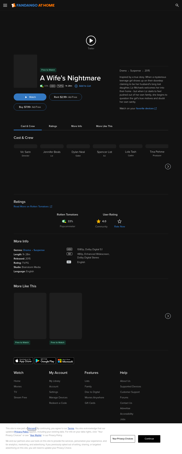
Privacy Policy (21, 431)
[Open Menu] (5, 5)
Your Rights (35, 435)
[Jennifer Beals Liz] (52, 166)
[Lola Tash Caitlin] (131, 166)
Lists (87, 381)
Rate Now (119, 226)
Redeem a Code (58, 403)
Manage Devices (58, 397)
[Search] (177, 5)
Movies (18, 386)
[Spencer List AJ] (104, 166)
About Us (125, 381)
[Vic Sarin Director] (26, 166)
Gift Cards (90, 403)
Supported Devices (130, 386)
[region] (91, 438)
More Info (76, 126)
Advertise (125, 408)
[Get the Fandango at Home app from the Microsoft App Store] (65, 360)
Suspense (39, 250)
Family (88, 386)
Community (101, 226)
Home (17, 381)
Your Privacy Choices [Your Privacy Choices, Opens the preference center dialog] (122, 438)
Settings (53, 392)
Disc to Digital (92, 392)
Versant (32, 428)
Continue (149, 438)
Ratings (53, 126)
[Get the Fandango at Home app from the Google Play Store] (45, 360)
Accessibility (126, 413)
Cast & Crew (28, 126)
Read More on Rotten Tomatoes (33, 206)
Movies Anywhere (94, 397)
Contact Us (126, 403)
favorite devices (146, 108)
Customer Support (130, 392)
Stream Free (20, 397)
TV (15, 392)
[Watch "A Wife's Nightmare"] (30, 97)
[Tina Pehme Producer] (157, 166)
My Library (54, 381)
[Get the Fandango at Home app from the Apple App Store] (23, 360)
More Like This (104, 126)
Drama (27, 250)
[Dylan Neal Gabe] (78, 166)
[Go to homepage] (33, 5)
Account (53, 386)
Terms (71, 428)
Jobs (122, 419)
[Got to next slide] (168, 166)
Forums (124, 397)
